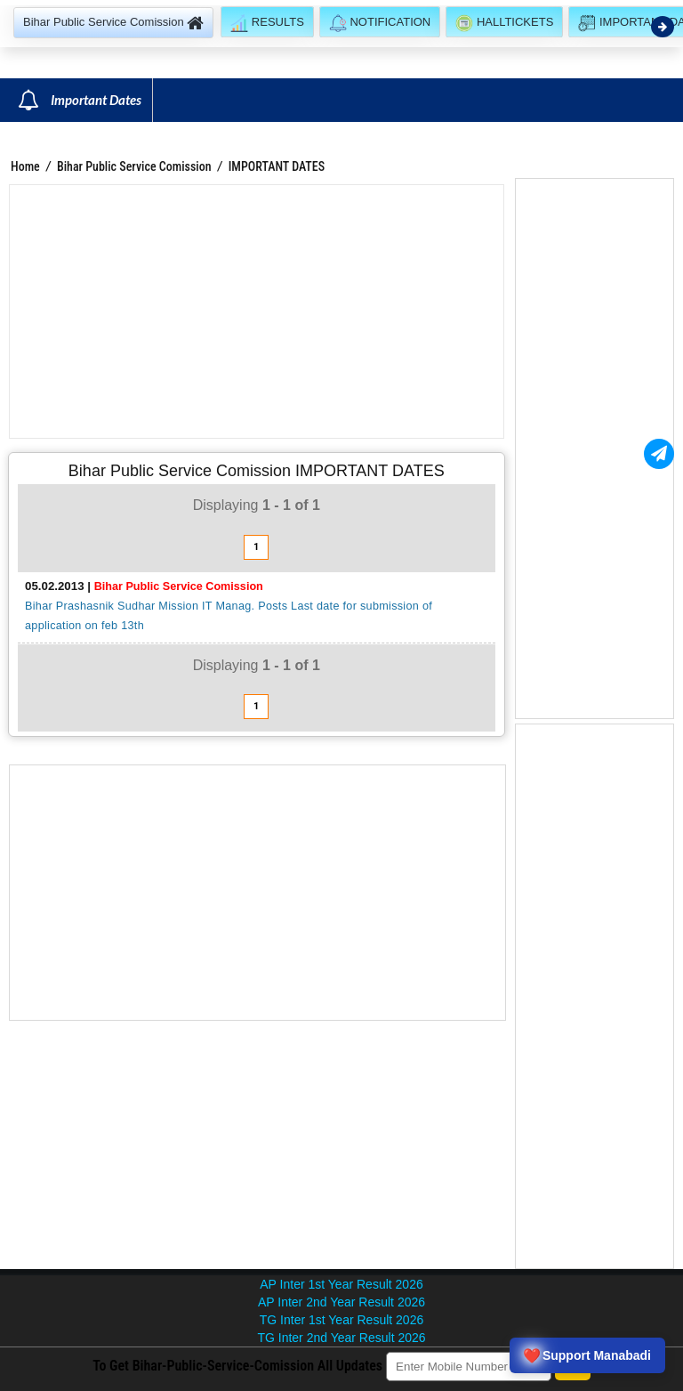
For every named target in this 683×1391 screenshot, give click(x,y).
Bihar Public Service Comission (134, 166)
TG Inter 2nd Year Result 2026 (341, 1337)
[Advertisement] (257, 311)
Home (25, 166)
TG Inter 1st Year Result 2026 (341, 1320)
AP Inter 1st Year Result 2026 (341, 1284)
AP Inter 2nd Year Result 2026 (341, 1302)
